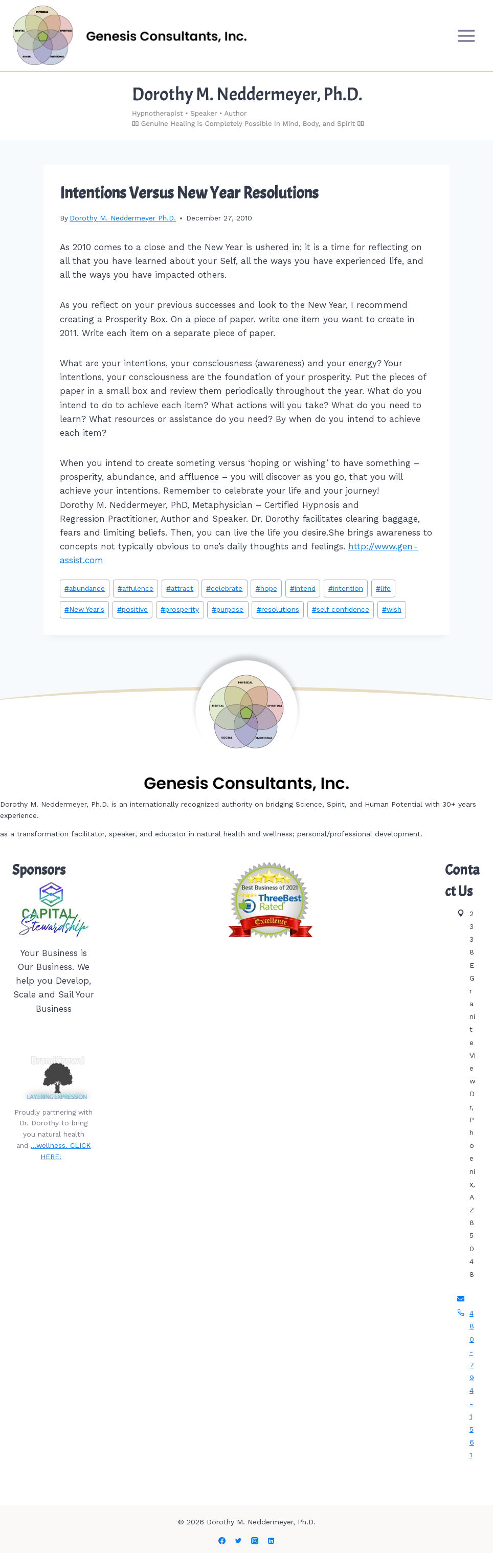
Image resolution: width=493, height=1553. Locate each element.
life (383, 588)
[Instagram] (255, 1541)
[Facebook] (222, 1541)
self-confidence (340, 609)
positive (132, 609)
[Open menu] (466, 36)
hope (266, 588)
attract (179, 588)
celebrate (224, 588)
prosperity (180, 609)
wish (391, 609)
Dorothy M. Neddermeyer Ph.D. (123, 218)
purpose (227, 609)
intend (303, 588)
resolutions (278, 609)
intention (345, 588)
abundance (84, 588)
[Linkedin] (271, 1541)
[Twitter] (238, 1541)
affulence (135, 588)
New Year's (84, 609)
